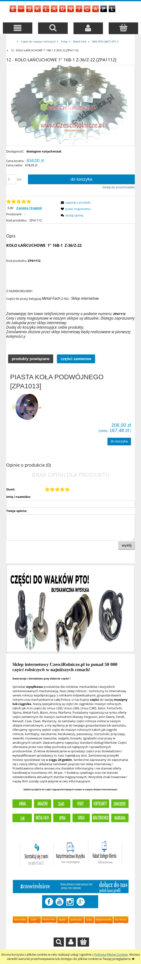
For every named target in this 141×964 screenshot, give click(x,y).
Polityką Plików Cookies (111, 954)
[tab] (31, 358)
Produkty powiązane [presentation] (31, 359)
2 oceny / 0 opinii (29, 208)
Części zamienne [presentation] (76, 359)
